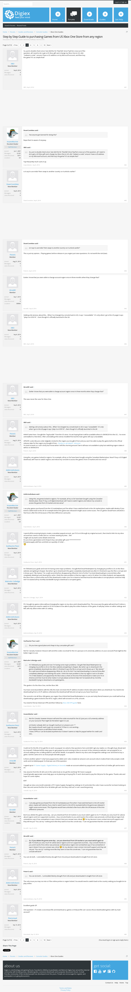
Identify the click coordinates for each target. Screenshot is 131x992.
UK (20, 158)
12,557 (19, 153)
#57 (125, 828)
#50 (125, 527)
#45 (125, 308)
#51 (125, 562)
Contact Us (109, 982)
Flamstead (12, 918)
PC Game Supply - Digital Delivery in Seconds (50, 765)
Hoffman (33, 39)
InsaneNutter (12, 142)
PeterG (12, 255)
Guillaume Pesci (12, 546)
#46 (125, 344)
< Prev (15, 45)
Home (122, 982)
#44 (125, 271)
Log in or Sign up (121, 2)
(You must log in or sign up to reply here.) (113, 940)
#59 (125, 899)
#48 (125, 451)
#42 (125, 165)
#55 (125, 741)
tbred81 (12, 290)
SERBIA (18, 303)
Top (126, 982)
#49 (125, 486)
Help (116, 982)
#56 (125, 790)
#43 (125, 200)
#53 (125, 633)
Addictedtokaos (12, 470)
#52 (125, 597)
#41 (125, 87)
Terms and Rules (65, 987)
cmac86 (12, 761)
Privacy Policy (65, 989)
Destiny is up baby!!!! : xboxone (69, 443)
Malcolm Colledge (12, 581)
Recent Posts (21, 25)
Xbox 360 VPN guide (70, 703)
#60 (125, 934)
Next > (49, 45)
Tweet (5, 950)
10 (44, 45)
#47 (125, 414)
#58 (125, 863)
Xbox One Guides (17, 39)
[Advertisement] (106, 66)
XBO (12, 64)
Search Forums (10, 25)
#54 (125, 706)
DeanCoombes (13, 184)
